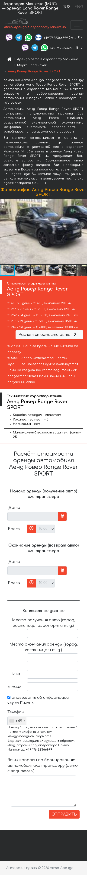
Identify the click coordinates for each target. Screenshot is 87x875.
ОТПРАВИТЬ (64, 814)
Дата (14, 508)
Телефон (15, 712)
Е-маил (14, 687)
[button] (83, 231)
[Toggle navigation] (76, 25)
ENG (78, 7)
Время (14, 529)
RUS (66, 7)
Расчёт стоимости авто (48, 335)
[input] (32, 516)
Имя (16, 674)
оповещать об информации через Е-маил (38, 700)
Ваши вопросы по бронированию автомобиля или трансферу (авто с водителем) (42, 765)
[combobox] (17, 721)
